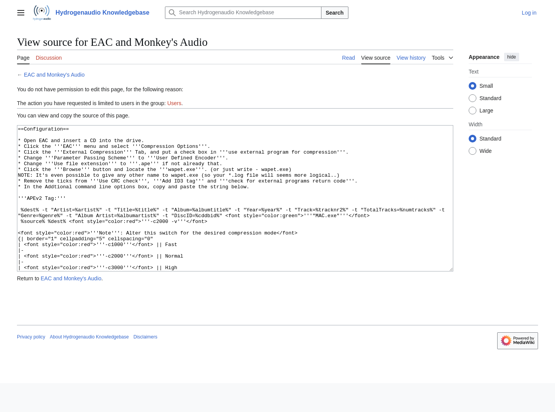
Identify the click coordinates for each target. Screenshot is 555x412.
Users (174, 103)
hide (511, 57)
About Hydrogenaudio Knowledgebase (89, 365)
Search (335, 13)
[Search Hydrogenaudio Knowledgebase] (243, 13)
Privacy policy (31, 365)
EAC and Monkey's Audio (54, 75)
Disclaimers (145, 365)
